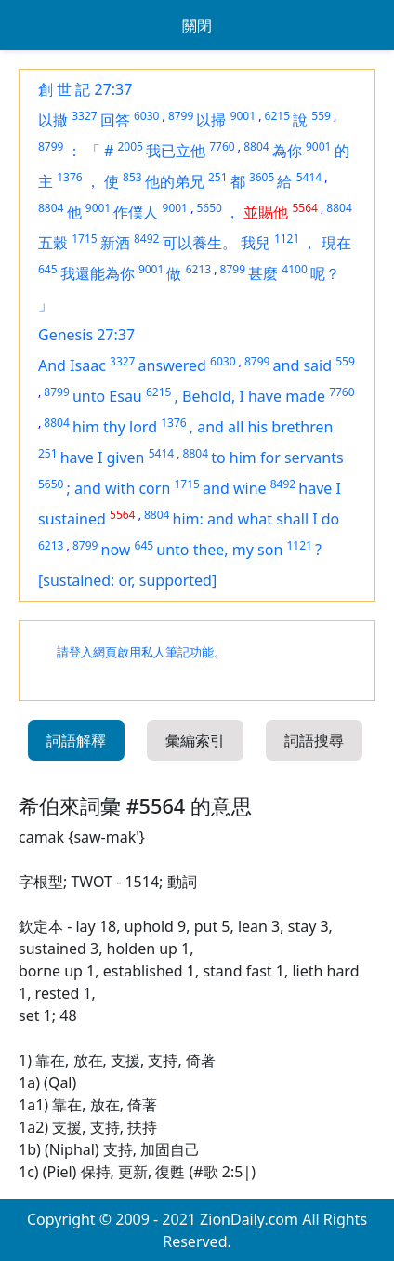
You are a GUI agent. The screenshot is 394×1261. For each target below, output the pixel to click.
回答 (115, 120)
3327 (84, 116)
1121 (286, 238)
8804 (256, 146)
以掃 (211, 120)
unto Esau (107, 396)
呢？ (325, 273)
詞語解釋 (76, 740)
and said (302, 365)
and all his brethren (265, 427)
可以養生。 (200, 242)
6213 (198, 269)
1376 (69, 177)
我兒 (255, 242)
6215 (277, 116)
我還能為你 (97, 273)
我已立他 (175, 150)
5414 (309, 177)
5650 (208, 208)
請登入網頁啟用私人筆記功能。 (141, 652)
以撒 (53, 120)
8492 (146, 238)
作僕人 (135, 212)
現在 (336, 242)
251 (218, 177)
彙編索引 (195, 740)
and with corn (122, 488)
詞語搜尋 (314, 740)
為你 (287, 150)
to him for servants (277, 457)
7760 (221, 146)
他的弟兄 (174, 181)
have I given (102, 457)
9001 (243, 116)
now (116, 549)
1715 (84, 238)
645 (48, 269)
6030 (146, 116)
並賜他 (265, 212)
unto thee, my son (219, 549)
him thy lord (114, 427)
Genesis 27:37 (86, 335)
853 (132, 177)
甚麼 (263, 273)
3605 (261, 177)
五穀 (53, 242)
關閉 (197, 25)
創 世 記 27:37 (85, 89)
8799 (180, 116)
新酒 (115, 242)
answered (172, 365)
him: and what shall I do (256, 519)
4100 (294, 269)
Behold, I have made (253, 396)
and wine (234, 488)
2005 (129, 146)
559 (321, 116)
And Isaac (72, 365)
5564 (304, 208)
